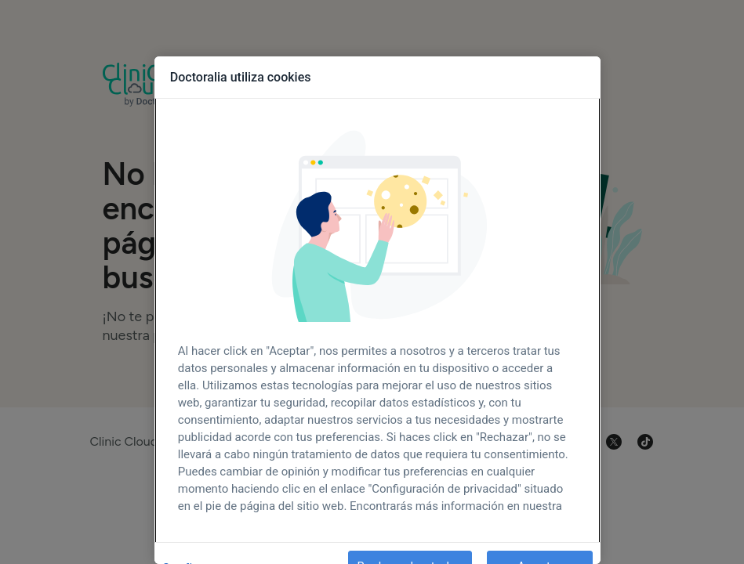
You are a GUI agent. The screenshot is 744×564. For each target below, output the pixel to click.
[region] (377, 310)
